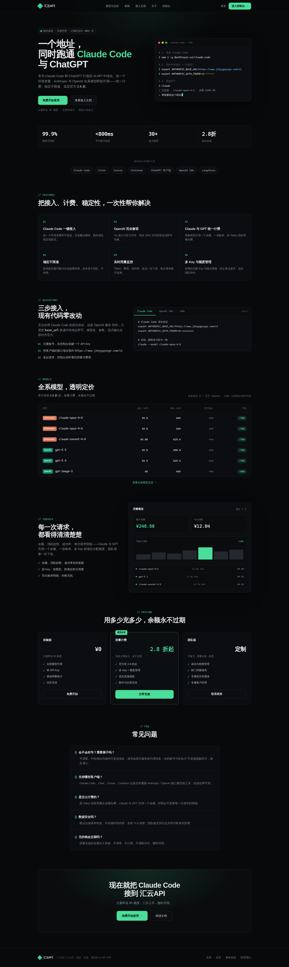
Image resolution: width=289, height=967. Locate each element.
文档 (208, 957)
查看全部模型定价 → (144, 482)
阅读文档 (161, 915)
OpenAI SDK (166, 311)
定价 (218, 957)
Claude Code (144, 311)
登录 (223, 6)
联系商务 (216, 693)
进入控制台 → (240, 6)
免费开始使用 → (53, 100)
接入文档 (140, 6)
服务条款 (231, 957)
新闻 (127, 6)
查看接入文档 (83, 100)
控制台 (166, 6)
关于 (154, 6)
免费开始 (72, 693)
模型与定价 (112, 6)
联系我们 (246, 957)
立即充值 (144, 694)
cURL (182, 311)
